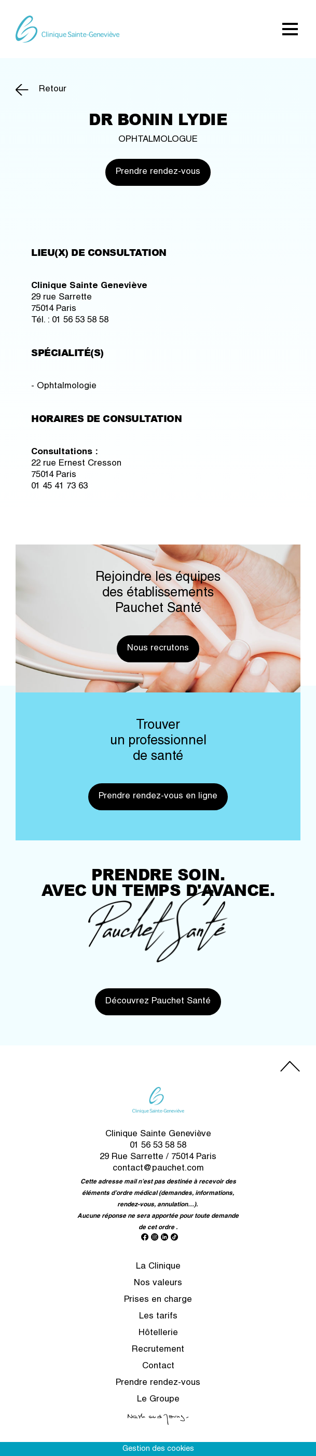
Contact (158, 1366)
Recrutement (158, 1349)
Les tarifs (158, 1316)
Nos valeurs (158, 1283)
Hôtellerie (158, 1333)
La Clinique (158, 1266)
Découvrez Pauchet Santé (158, 1001)
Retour (52, 89)
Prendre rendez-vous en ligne (158, 796)
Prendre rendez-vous (158, 172)
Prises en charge (158, 1300)
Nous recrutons (158, 648)
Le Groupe (158, 1399)
